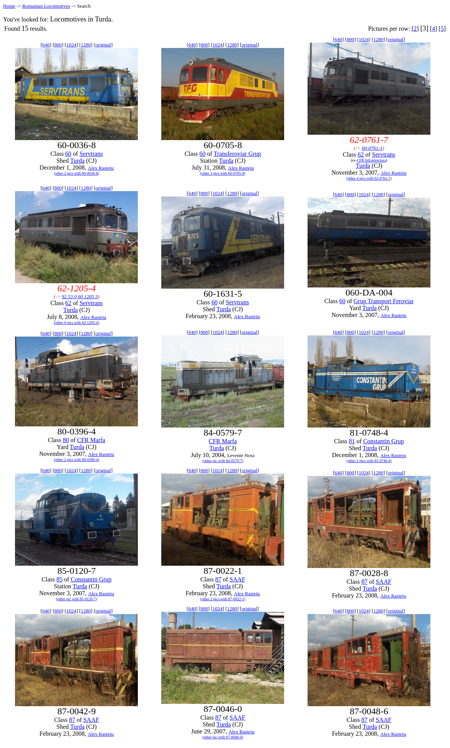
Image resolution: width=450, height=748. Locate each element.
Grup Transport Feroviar (384, 301)
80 (66, 440)
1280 (86, 45)
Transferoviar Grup (237, 153)
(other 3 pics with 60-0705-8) (222, 173)
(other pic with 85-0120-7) (76, 599)
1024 (71, 45)
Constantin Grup (383, 441)
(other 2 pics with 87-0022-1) (222, 599)
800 (58, 45)
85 (59, 579)
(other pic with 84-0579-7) (222, 461)
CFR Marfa (91, 440)
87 (218, 579)
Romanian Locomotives (46, 6)
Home (9, 6)
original (103, 45)
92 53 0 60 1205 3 (79, 296)
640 (46, 45)
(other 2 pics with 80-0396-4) (76, 459)
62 (360, 154)
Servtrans (91, 153)
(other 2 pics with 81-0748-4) (369, 461)
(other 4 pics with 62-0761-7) (369, 178)
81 (352, 441)
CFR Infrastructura (371, 160)
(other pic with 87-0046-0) (222, 737)
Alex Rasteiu (101, 168)
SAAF (237, 579)
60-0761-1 (372, 148)
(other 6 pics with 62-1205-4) (76, 322)
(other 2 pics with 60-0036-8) (76, 173)
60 (68, 153)
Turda (77, 160)
